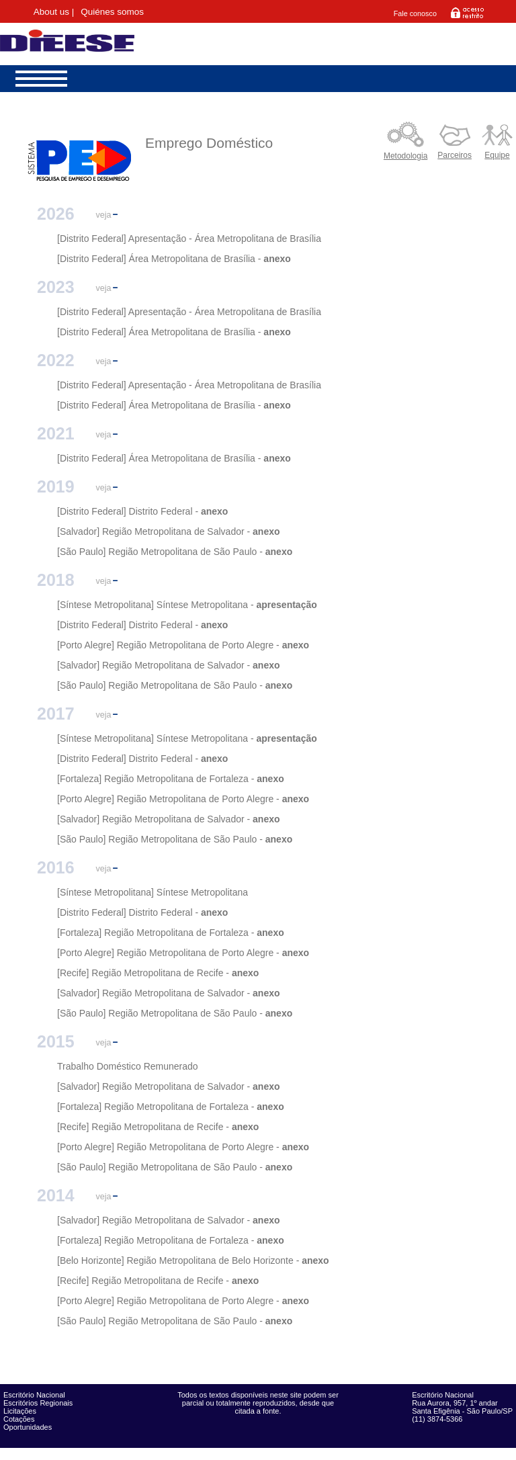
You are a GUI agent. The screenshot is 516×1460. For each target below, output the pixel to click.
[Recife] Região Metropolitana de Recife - (143, 973)
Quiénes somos (112, 12)
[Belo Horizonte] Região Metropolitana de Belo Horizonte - (178, 1260)
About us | (54, 12)
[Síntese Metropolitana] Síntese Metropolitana (152, 892)
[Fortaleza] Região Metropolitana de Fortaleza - (157, 778)
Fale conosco (415, 13)
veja (104, 215)
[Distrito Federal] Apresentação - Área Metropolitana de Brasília (189, 238)
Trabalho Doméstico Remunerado (127, 1066)
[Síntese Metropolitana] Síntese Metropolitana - (155, 604)
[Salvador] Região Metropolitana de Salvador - (153, 531)
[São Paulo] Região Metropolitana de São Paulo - (160, 551)
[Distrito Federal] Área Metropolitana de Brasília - (159, 258)
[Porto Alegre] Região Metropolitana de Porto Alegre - (168, 645)
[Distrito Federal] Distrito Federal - (127, 511)
